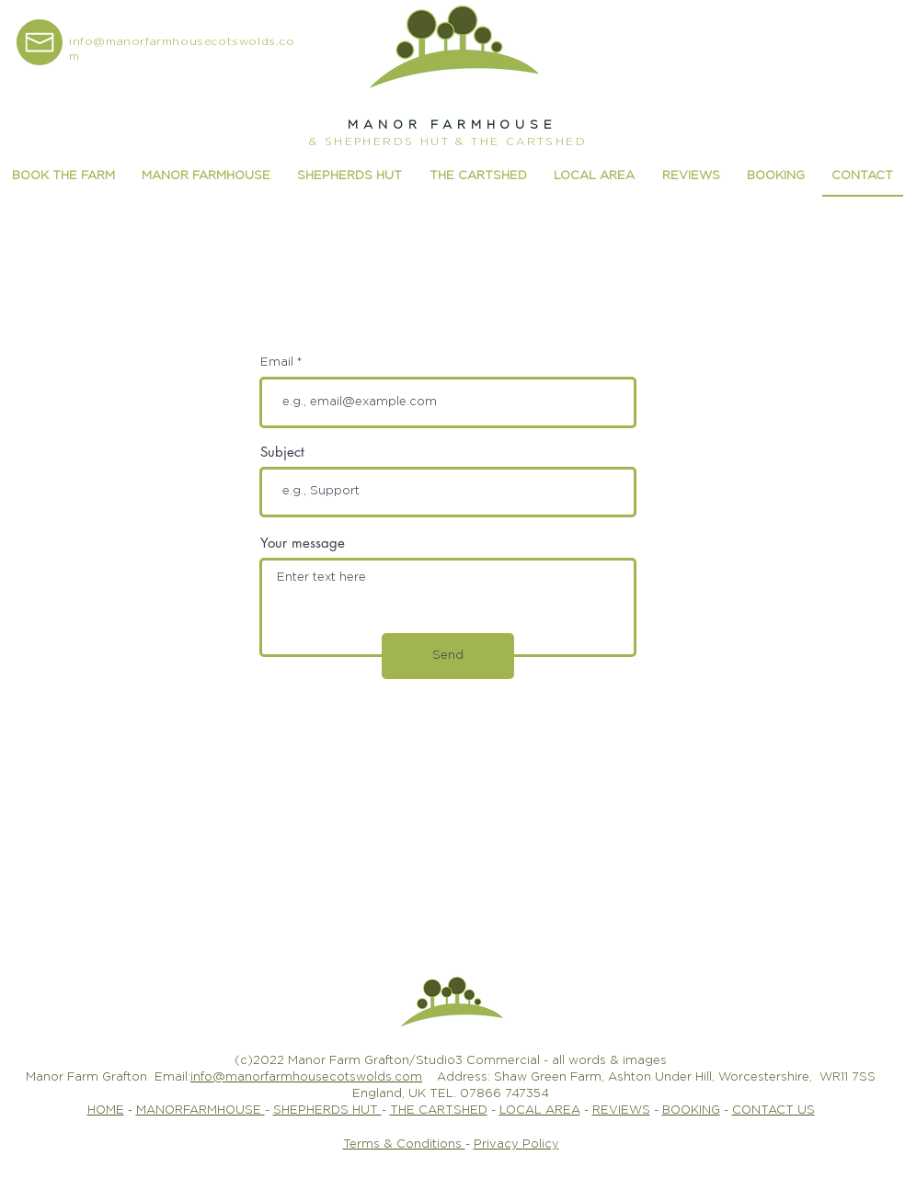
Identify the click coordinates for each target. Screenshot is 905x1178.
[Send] (448, 656)
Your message (302, 542)
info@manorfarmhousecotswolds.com (306, 1077)
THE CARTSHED (438, 1110)
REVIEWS (621, 1110)
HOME (105, 1110)
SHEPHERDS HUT (327, 1110)
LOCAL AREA (539, 1110)
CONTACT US (773, 1110)
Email (276, 362)
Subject (282, 452)
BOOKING (691, 1110)
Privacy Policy (516, 1144)
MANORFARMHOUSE (200, 1110)
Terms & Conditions (404, 1144)
